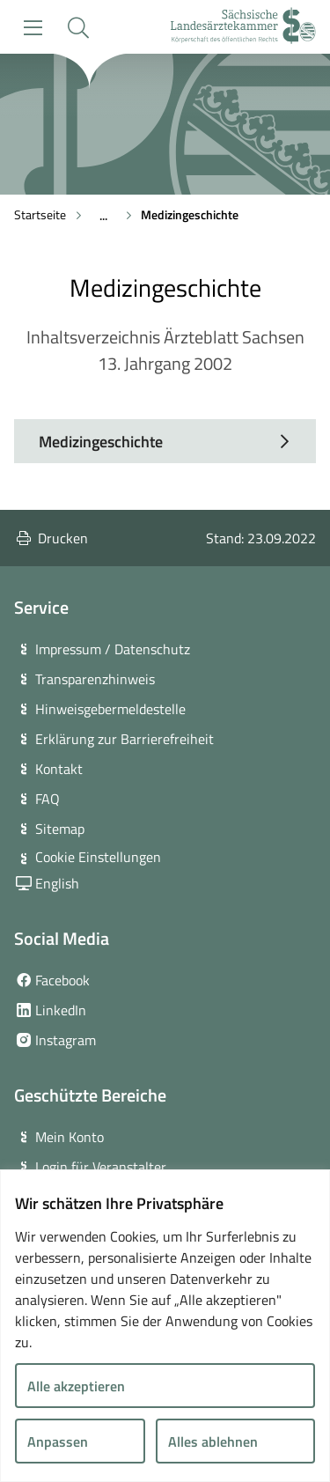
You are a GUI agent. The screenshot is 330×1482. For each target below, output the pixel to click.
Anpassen (57, 1441)
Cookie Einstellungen (98, 856)
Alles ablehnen (213, 1441)
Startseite (40, 214)
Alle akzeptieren (76, 1386)
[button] (77, 27)
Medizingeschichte (189, 214)
